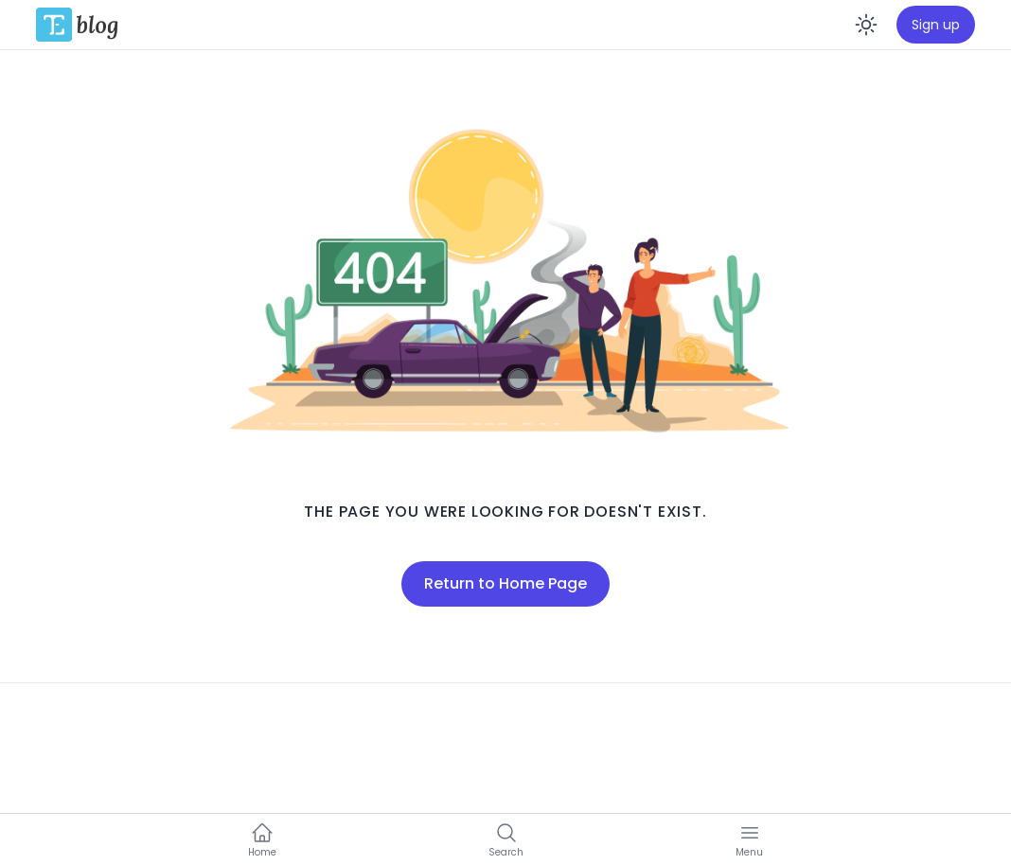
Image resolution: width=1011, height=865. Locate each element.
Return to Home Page (505, 583)
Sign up (936, 24)
